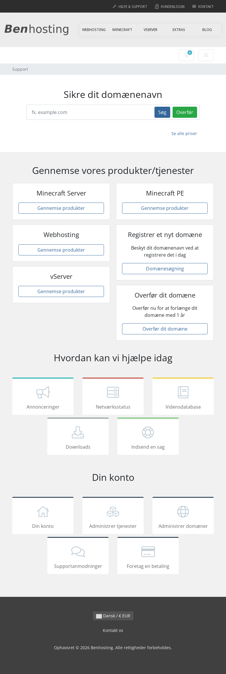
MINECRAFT (122, 29)
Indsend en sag (148, 437)
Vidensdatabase (183, 397)
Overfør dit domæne (164, 329)
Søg (162, 112)
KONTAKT (206, 7)
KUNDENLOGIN (173, 7)
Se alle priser (184, 133)
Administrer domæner (183, 516)
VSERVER (150, 29)
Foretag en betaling (148, 556)
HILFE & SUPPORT (133, 7)
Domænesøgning (165, 268)
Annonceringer (43, 397)
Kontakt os (113, 630)
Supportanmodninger (78, 556)
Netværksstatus (113, 397)
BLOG (207, 29)
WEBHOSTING (94, 29)
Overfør (184, 112)
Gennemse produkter (61, 208)
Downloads (78, 437)
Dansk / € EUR (113, 615)
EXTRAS (179, 29)
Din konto (43, 516)
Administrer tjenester (113, 516)
